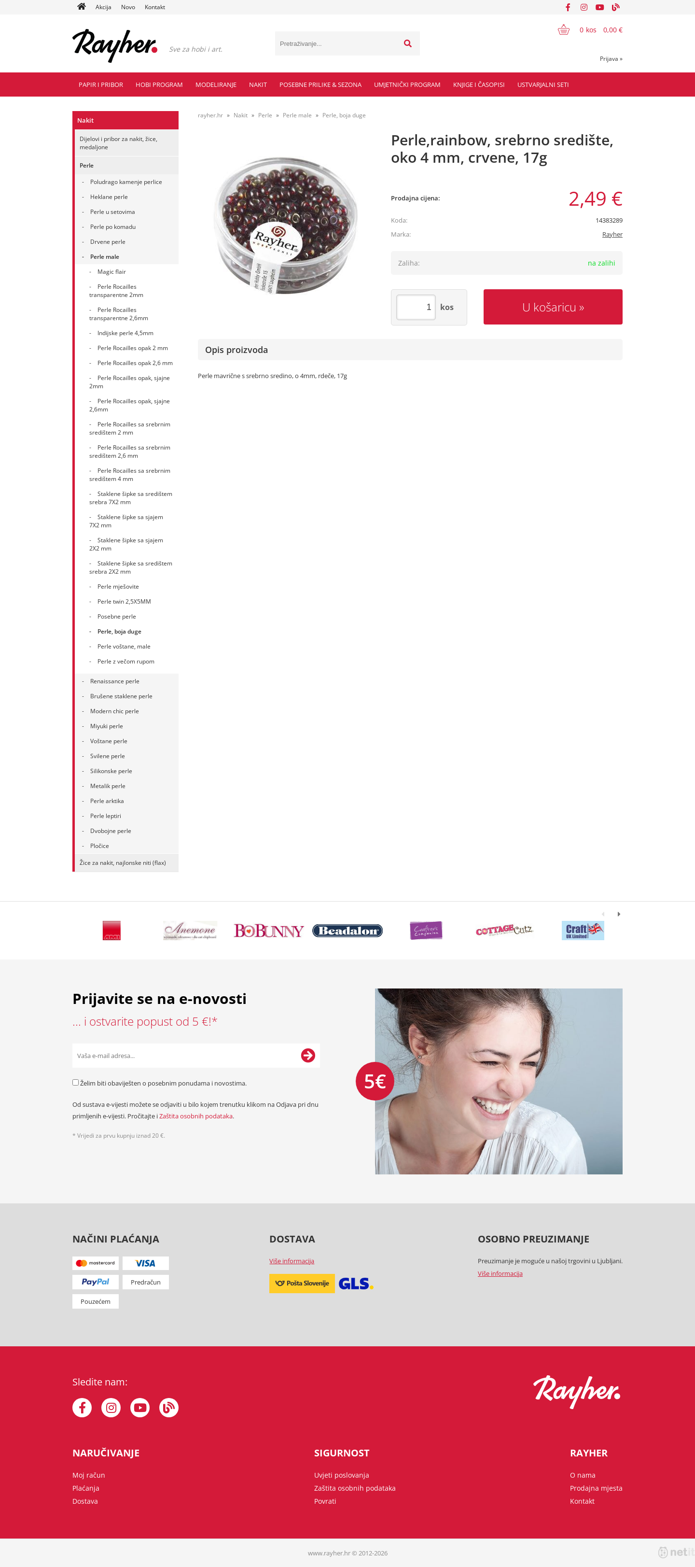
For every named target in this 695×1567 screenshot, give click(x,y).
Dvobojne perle (110, 831)
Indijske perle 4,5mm (125, 333)
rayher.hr (210, 115)
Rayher (612, 234)
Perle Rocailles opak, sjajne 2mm (129, 382)
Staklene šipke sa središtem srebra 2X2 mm (130, 567)
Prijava (611, 59)
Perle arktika (107, 801)
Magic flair (111, 272)
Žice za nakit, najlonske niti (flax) (123, 863)
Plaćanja (85, 1488)
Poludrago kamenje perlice (126, 182)
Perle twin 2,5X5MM (124, 601)
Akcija (103, 7)
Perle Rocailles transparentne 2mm (116, 290)
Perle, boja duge (119, 631)
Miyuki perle (106, 726)
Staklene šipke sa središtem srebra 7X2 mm (130, 498)
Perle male (104, 257)
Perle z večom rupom (125, 661)
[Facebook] (568, 7)
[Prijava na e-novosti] (308, 1056)
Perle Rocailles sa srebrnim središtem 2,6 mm (129, 451)
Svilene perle (107, 756)
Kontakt (155, 7)
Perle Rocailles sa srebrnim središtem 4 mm (129, 474)
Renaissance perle (114, 681)
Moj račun (88, 1475)
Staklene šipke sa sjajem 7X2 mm (126, 521)
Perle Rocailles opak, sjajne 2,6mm (129, 405)
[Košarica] (584, 29)
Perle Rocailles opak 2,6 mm (135, 363)
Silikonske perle (111, 771)
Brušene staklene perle (121, 696)
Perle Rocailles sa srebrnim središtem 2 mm (129, 428)
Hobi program (159, 84)
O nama (583, 1475)
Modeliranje (215, 84)
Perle (87, 165)
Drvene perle (107, 242)
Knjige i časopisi (479, 84)
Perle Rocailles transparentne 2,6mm (118, 314)
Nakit (258, 84)
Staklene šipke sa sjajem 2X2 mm (126, 544)
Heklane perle (109, 197)
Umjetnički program (407, 84)
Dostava (85, 1501)
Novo (128, 7)
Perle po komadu (113, 227)
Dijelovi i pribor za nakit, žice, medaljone (118, 143)
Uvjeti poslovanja (341, 1475)
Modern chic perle (114, 711)
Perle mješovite (118, 586)
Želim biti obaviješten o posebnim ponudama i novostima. (163, 1083)
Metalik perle (107, 786)
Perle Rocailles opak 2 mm (132, 348)
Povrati (325, 1501)
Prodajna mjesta (596, 1488)
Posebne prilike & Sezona (320, 84)
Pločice (99, 846)
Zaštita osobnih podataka (196, 1116)
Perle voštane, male (124, 646)
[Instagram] (584, 7)
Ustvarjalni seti (543, 84)
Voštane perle (108, 741)
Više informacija (291, 1260)
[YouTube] (600, 7)
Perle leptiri (105, 816)
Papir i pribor (101, 84)
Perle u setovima (112, 212)
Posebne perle (116, 616)
